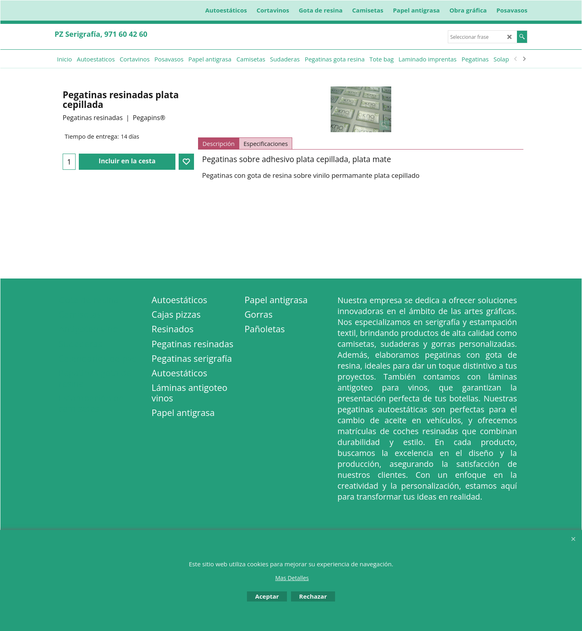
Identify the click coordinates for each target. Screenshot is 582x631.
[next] (523, 59)
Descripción (218, 143)
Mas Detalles (292, 578)
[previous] (515, 59)
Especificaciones (265, 143)
